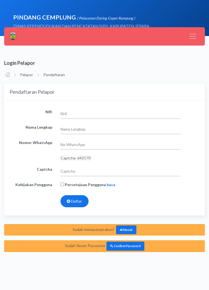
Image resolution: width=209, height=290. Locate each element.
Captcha (44, 169)
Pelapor (26, 75)
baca (111, 184)
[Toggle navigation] (192, 36)
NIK (48, 111)
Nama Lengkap (39, 127)
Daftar (74, 201)
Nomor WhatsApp (35, 142)
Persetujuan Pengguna (88, 184)
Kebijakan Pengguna (33, 184)
